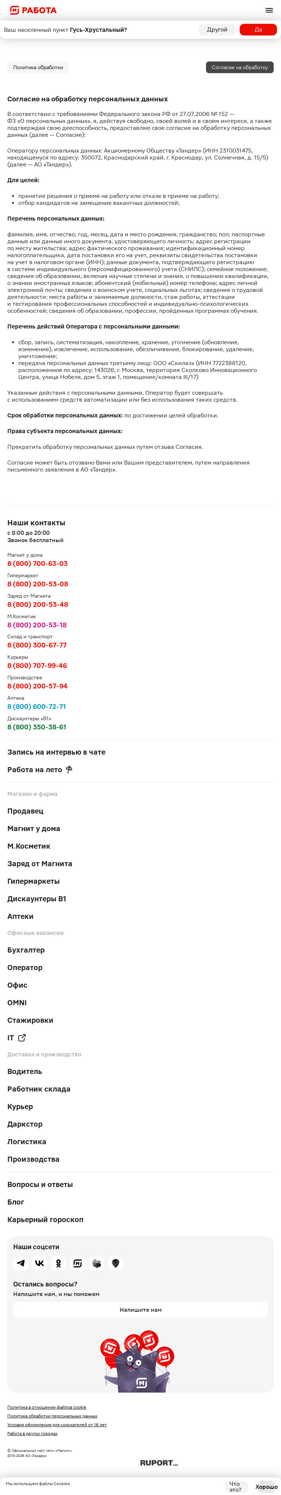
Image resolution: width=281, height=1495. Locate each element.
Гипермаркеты (33, 881)
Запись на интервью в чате (56, 752)
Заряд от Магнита (39, 863)
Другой (217, 29)
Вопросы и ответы (40, 1184)
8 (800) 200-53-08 (37, 584)
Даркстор (24, 1124)
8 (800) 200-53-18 (37, 625)
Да (258, 29)
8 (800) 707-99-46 (37, 665)
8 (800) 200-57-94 (37, 686)
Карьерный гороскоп (45, 1219)
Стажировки (30, 1020)
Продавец (25, 811)
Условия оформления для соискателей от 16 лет (57, 1424)
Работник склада (39, 1089)
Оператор (24, 967)
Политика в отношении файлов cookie (46, 1407)
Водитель (24, 1071)
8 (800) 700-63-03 (37, 563)
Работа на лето (39, 769)
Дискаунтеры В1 (36, 898)
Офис (17, 985)
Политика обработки (38, 67)
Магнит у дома (33, 828)
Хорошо (266, 1486)
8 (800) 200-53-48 (37, 604)
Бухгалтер (26, 950)
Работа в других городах (32, 1433)
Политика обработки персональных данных (52, 1416)
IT (16, 1037)
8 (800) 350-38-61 (36, 727)
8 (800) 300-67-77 (37, 645)
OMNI (17, 1002)
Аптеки (20, 916)
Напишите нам (141, 1309)
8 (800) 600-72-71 (36, 706)
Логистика (26, 1141)
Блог (15, 1202)
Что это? (235, 1487)
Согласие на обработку (240, 67)
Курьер (20, 1106)
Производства (33, 1159)
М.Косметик (28, 846)
